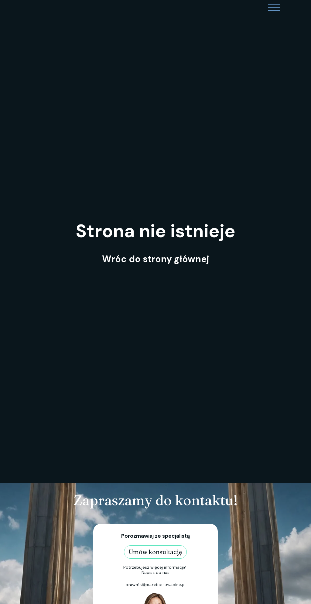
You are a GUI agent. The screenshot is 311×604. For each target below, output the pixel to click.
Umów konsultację (155, 552)
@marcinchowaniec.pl (155, 584)
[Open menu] (274, 7)
